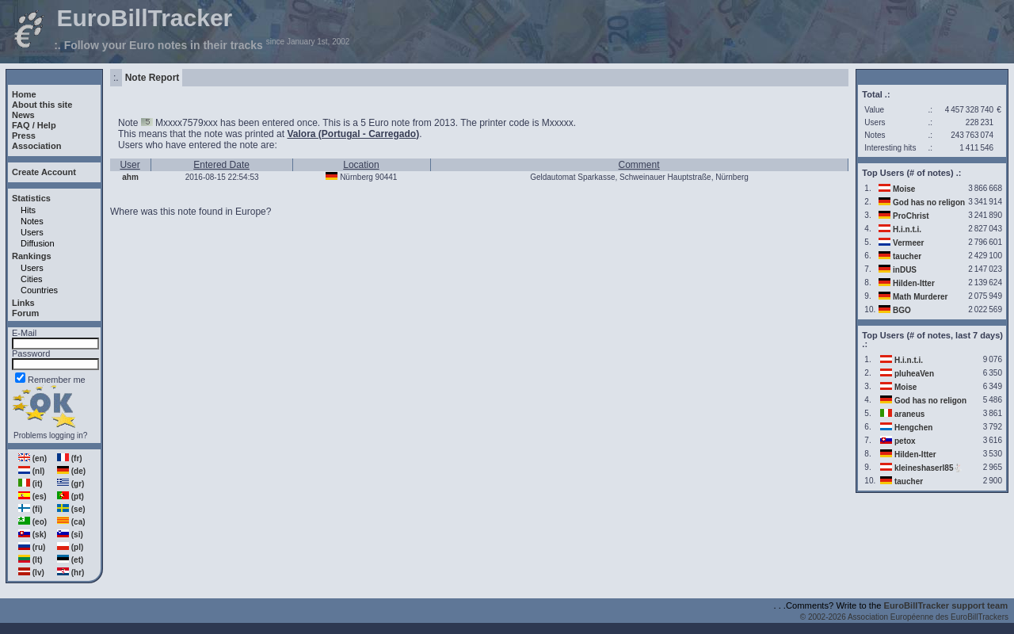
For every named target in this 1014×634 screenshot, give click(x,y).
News (23, 115)
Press (24, 135)
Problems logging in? (50, 435)
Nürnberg (356, 177)
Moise (904, 189)
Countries (39, 290)
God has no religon (929, 202)
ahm (130, 177)
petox (905, 441)
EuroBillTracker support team (946, 605)
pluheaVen (914, 373)
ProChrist (911, 216)
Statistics (31, 198)
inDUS (905, 269)
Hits (28, 210)
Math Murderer (920, 296)
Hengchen (913, 427)
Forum (25, 313)
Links (23, 302)
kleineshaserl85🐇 (928, 468)
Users (32, 232)
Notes (32, 221)
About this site (42, 104)
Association (36, 146)
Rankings (31, 256)
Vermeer (908, 243)
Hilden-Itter (914, 283)
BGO (902, 310)
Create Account (44, 172)
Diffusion (38, 243)
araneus (909, 414)
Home (24, 94)
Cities (32, 279)
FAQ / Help (34, 125)
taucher (907, 256)
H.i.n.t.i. (907, 229)
